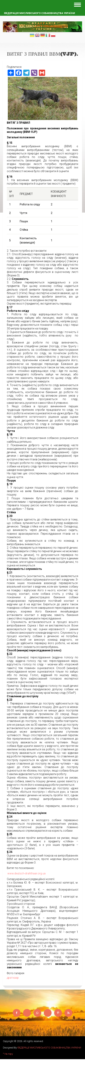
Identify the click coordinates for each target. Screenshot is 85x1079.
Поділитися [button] (14, 66)
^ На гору (8, 1053)
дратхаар (13, 977)
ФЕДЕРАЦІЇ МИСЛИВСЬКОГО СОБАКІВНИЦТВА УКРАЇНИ (49, 1047)
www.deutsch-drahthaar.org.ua (26, 873)
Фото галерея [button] (15, 973)
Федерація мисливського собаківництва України (39, 13)
